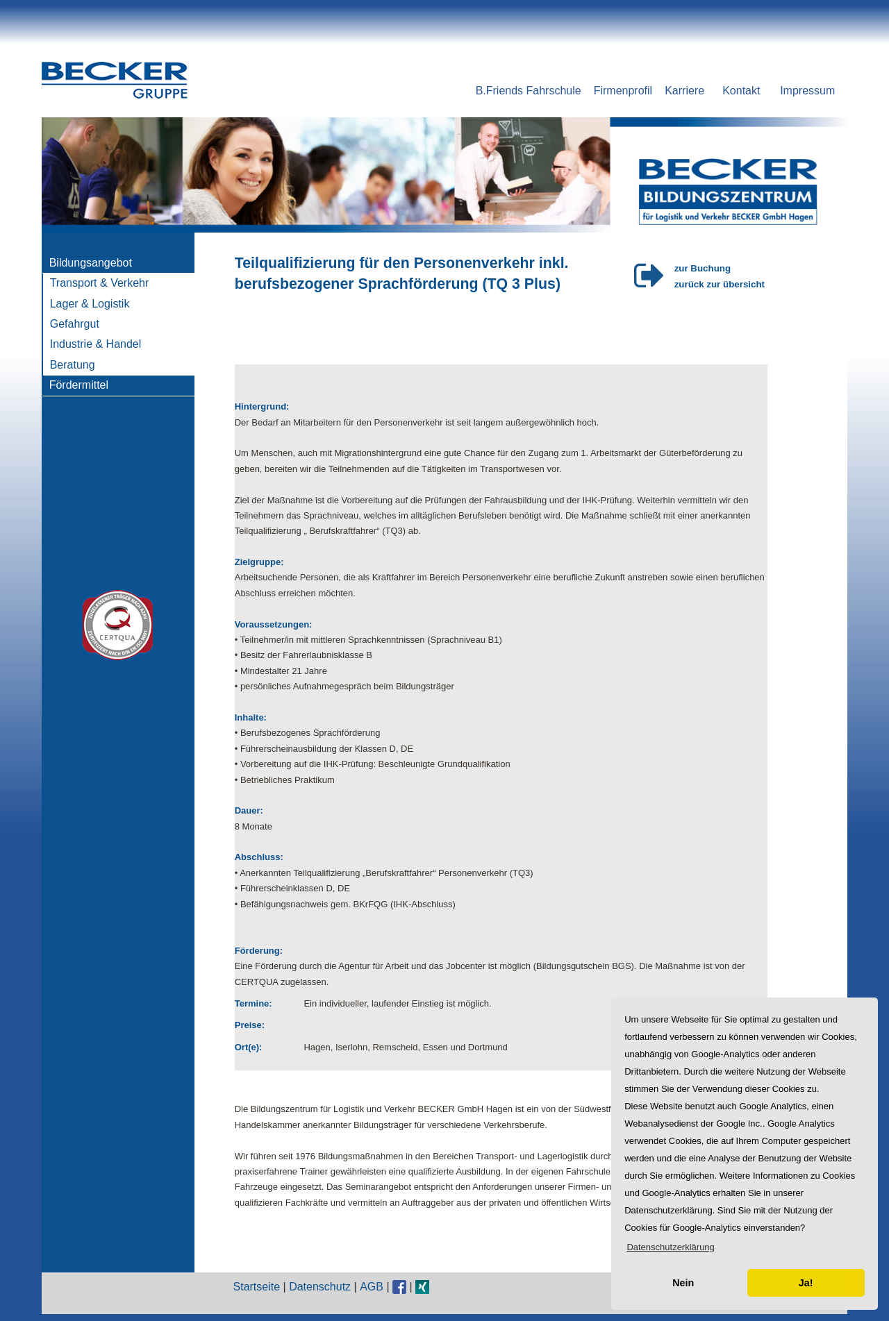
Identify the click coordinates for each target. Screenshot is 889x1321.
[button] (670, 1247)
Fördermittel (78, 385)
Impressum (807, 90)
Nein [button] (683, 1282)
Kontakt (741, 90)
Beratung (72, 365)
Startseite (257, 1287)
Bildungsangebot (90, 263)
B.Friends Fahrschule (528, 90)
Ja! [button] (806, 1282)
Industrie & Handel (96, 344)
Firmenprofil (623, 90)
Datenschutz (320, 1287)
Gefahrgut (74, 324)
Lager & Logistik (90, 304)
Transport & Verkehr (99, 283)
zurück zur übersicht (719, 284)
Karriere (684, 90)
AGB (371, 1287)
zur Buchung (702, 268)
